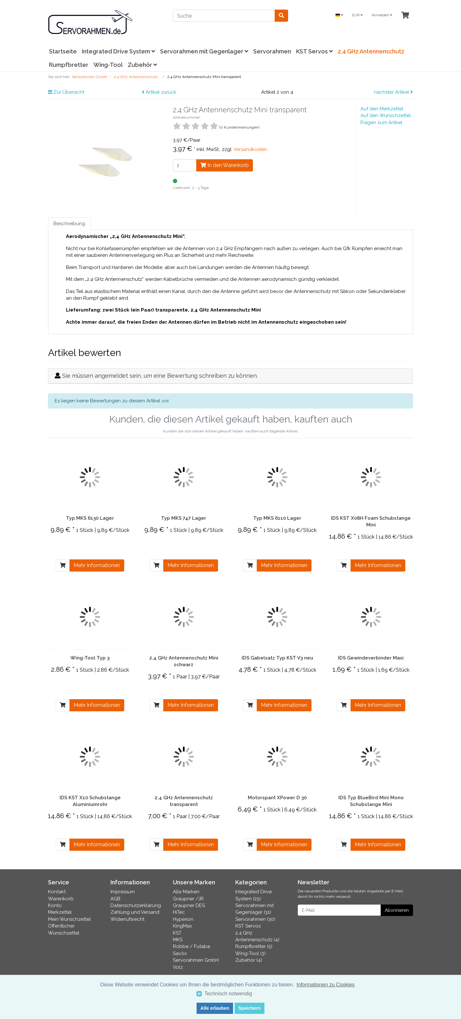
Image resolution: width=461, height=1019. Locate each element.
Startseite (63, 51)
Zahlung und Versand (134, 912)
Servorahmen (272, 51)
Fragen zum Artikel (381, 122)
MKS (177, 940)
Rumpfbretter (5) (253, 946)
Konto (55, 905)
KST (177, 933)
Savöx (180, 953)
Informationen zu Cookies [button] (325, 984)
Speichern (249, 1008)
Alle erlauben (214, 1008)
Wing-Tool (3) (250, 953)
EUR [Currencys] (357, 15)
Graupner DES (189, 905)
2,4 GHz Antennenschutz (371, 51)
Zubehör (142, 64)
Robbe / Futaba (191, 946)
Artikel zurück (159, 92)
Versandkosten (250, 149)
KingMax (182, 926)
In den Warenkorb (224, 165)
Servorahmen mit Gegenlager (204, 51)
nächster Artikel (393, 92)
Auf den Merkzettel (381, 109)
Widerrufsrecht (127, 919)
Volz (178, 967)
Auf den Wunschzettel (385, 115)
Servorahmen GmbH (196, 960)
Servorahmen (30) (255, 919)
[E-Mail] (339, 910)
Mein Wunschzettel (69, 919)
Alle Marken (186, 892)
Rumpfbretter (68, 64)
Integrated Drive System (118, 51)
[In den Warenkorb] (63, 565)
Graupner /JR (188, 899)
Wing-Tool (108, 64)
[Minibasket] (405, 15)
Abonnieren (397, 910)
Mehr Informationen (97, 565)
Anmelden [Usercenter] (382, 15)
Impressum (122, 892)
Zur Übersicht (66, 92)
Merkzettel (60, 912)
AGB (115, 899)
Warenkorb (61, 899)
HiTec (179, 912)
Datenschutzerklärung (135, 905)
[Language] (339, 15)
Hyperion (183, 919)
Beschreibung (69, 223)
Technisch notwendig (228, 993)
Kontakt (57, 892)
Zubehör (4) (248, 960)
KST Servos (314, 51)
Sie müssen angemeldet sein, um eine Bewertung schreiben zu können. (160, 375)
